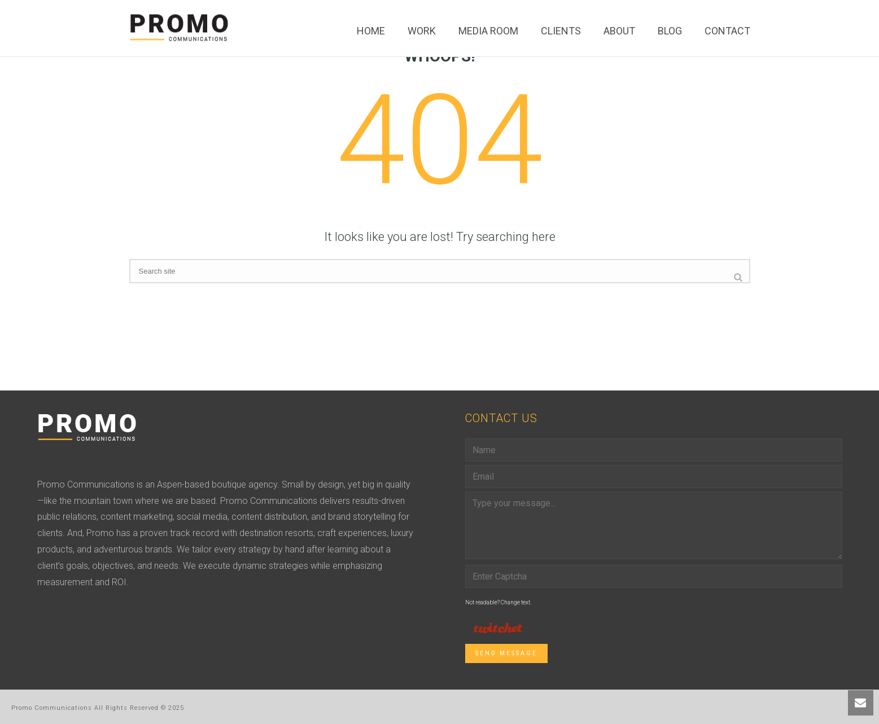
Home (371, 31)
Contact (727, 31)
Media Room (488, 31)
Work (422, 31)
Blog (670, 31)
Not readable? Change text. (498, 602)
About (619, 31)
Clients (561, 31)
